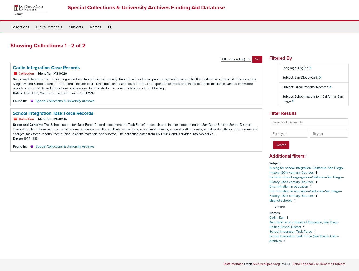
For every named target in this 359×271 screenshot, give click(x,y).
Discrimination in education (289, 186)
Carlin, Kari (277, 218)
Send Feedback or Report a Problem (319, 264)
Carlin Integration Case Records (46, 68)
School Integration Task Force (291, 232)
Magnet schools (281, 200)
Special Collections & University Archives (65, 101)
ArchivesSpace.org (266, 264)
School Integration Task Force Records (53, 113)
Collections (20, 27)
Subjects (76, 27)
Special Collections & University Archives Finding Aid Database (146, 7)
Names (95, 27)
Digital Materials (49, 27)
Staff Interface (233, 264)
